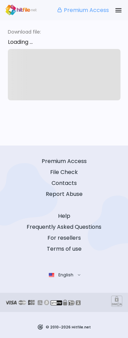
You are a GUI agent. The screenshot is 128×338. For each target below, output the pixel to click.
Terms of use (64, 249)
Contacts (64, 183)
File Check (64, 172)
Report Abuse (64, 194)
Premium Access (83, 10)
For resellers (64, 238)
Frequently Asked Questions (64, 227)
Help (64, 216)
